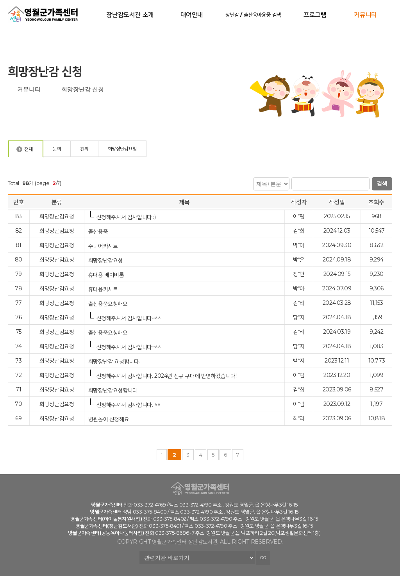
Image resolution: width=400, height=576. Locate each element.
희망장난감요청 (106, 260)
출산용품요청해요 (108, 303)
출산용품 (98, 231)
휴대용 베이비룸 (106, 274)
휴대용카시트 (103, 289)
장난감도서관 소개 (130, 14)
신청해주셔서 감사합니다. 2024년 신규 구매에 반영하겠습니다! (166, 375)
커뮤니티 (365, 14)
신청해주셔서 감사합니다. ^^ (128, 404)
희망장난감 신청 (82, 89)
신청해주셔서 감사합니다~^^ (128, 318)
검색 (382, 183)
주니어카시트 (103, 245)
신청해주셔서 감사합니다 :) (126, 216)
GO (263, 558)
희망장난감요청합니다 (113, 390)
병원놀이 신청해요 (109, 419)
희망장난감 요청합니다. (114, 361)
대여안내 (191, 14)
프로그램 (315, 14)
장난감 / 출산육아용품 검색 (253, 14)
